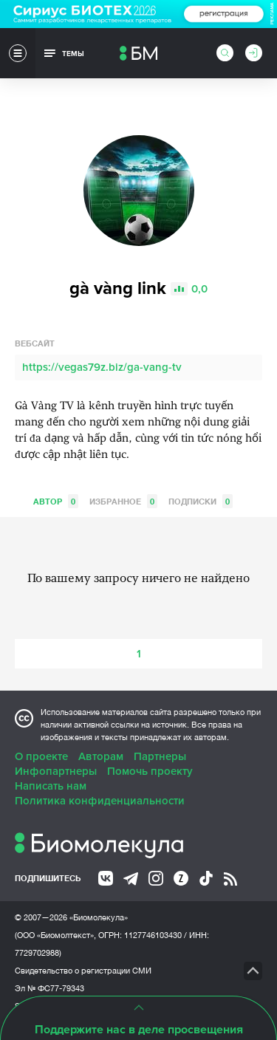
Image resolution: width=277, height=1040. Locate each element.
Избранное (123, 501)
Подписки (200, 501)
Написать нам (50, 786)
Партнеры (160, 756)
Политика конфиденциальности (100, 800)
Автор (55, 501)
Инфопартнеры (56, 771)
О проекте (41, 756)
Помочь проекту (150, 771)
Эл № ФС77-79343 (49, 988)
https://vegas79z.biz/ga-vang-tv (102, 367)
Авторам (100, 756)
